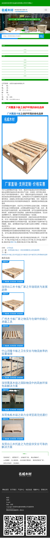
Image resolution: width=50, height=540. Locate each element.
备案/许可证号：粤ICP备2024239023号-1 (10, 508)
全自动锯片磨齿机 (25, 460)
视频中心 (36, 489)
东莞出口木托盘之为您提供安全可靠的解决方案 (25, 445)
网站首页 (5, 489)
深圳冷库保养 (7, 463)
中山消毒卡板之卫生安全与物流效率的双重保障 (25, 352)
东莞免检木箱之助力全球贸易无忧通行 (25, 414)
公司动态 (25, 49)
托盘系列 (25, 65)
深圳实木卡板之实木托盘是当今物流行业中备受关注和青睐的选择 (24, 254)
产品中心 (21, 489)
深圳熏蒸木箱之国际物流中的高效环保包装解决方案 (25, 384)
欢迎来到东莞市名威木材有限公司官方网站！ (17, 3)
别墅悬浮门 (15, 457)
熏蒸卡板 (13, 242)
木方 (25, 73)
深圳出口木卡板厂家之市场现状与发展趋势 (25, 288)
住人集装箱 (14, 460)
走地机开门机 (25, 457)
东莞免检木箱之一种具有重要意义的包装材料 (24, 250)
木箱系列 (25, 62)
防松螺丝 (16, 463)
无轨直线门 (6, 457)
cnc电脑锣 (6, 460)
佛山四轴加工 (35, 457)
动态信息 (29, 489)
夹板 (25, 70)
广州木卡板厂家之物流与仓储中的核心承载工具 (25, 320)
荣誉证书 (44, 489)
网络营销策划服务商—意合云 (15, 510)
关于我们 (13, 489)
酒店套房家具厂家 (38, 460)
